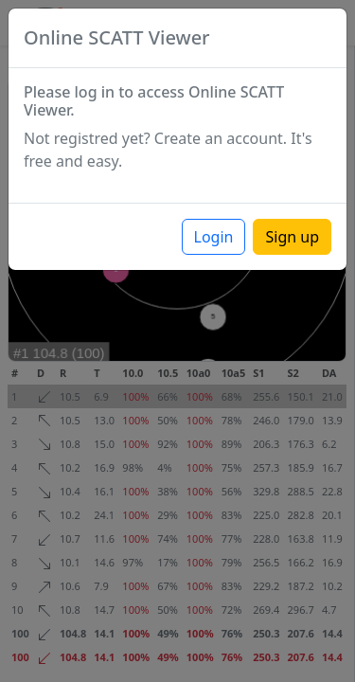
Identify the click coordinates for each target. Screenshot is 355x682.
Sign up (292, 236)
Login (214, 236)
